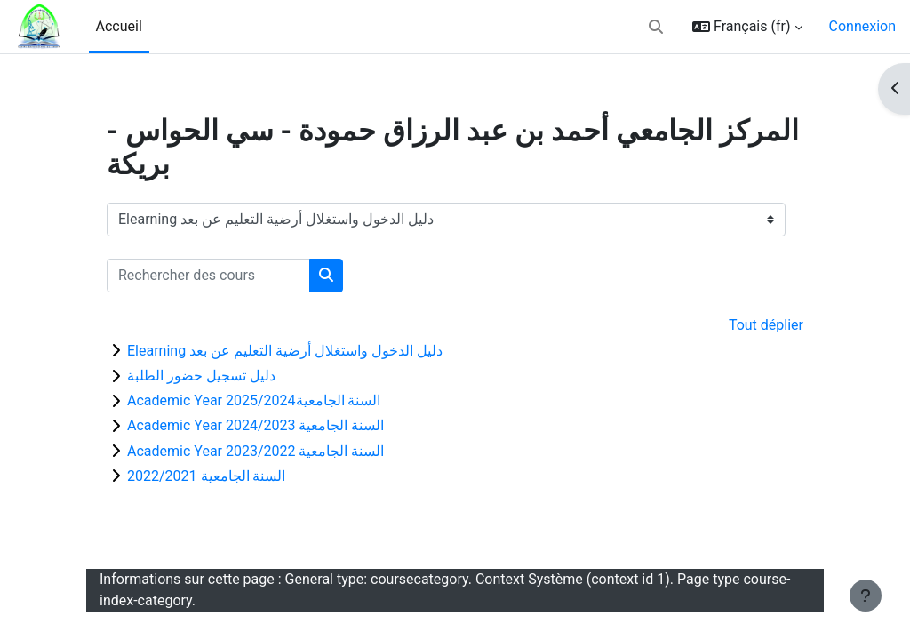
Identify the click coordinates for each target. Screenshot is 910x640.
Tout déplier (766, 324)
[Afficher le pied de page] (866, 596)
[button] (656, 26)
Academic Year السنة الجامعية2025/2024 (253, 400)
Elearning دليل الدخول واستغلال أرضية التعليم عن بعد (285, 350)
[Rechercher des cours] (208, 275)
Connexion (862, 26)
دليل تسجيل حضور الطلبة (201, 375)
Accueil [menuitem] (119, 26)
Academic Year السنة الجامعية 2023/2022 (255, 451)
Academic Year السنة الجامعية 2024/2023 (255, 425)
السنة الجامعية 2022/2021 (206, 476)
